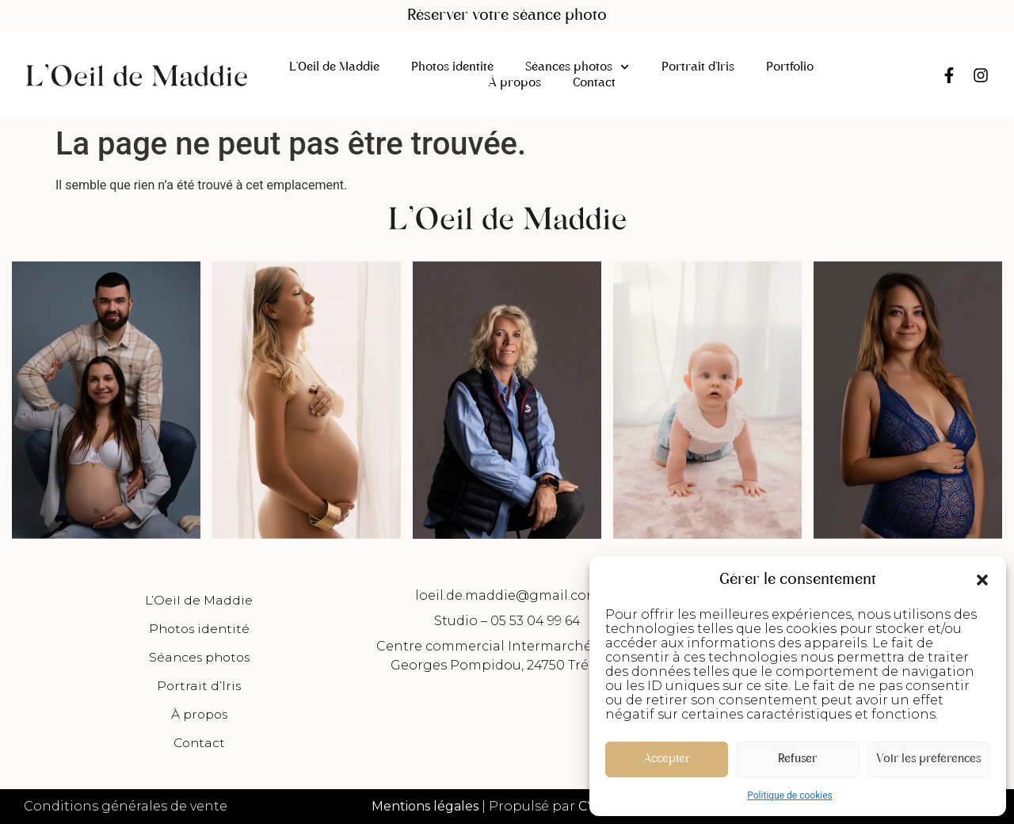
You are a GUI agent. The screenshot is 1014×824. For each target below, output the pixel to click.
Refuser (797, 759)
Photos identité (452, 67)
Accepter (666, 759)
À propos (514, 83)
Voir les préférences (928, 759)
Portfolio (790, 67)
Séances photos (577, 67)
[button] (982, 580)
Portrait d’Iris (697, 67)
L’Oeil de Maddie (334, 67)
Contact (594, 83)
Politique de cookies (789, 795)
